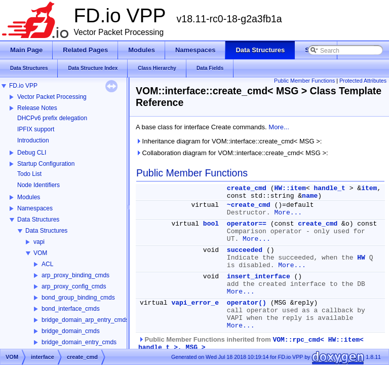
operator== (246, 224)
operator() (246, 303)
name (310, 196)
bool (211, 224)
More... (278, 127)
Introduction (33, 140)
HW (361, 258)
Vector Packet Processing (52, 96)
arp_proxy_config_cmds (74, 286)
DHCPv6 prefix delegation (52, 118)
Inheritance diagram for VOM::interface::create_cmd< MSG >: (229, 141)
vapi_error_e (195, 303)
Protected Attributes (362, 81)
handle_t (329, 188)
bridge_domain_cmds (71, 331)
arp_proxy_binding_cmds (75, 275)
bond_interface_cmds (71, 308)
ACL (47, 264)
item (369, 188)
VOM (40, 253)
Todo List (29, 173)
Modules (28, 197)
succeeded (244, 250)
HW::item (289, 188)
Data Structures (38, 219)
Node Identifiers (38, 185)
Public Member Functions (304, 81)
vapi (39, 241)
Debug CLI (31, 152)
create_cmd (246, 188)
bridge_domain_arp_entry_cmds (85, 319)
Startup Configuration (45, 163)
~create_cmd (248, 205)
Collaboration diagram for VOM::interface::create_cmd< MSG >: (232, 153)
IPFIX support (35, 129)
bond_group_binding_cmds (78, 297)
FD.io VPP (23, 85)
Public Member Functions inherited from (251, 343)
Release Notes (37, 108)
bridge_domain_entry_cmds (79, 342)
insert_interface (258, 276)
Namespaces (35, 208)
